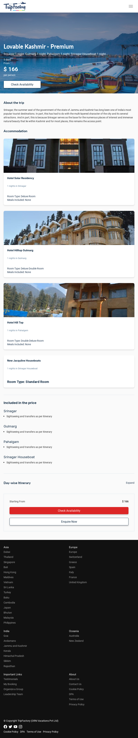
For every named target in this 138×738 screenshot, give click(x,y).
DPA (71, 694)
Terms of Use (76, 699)
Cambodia (9, 602)
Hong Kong (10, 572)
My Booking (10, 684)
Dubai (7, 552)
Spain (72, 567)
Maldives (8, 577)
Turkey (7, 592)
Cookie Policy (76, 689)
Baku (6, 597)
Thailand (8, 557)
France (73, 577)
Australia (74, 635)
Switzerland (75, 557)
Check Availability (22, 84)
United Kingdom (78, 582)
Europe (73, 552)
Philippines (10, 622)
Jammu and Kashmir (15, 645)
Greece (73, 562)
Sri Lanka (9, 587)
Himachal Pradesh (14, 656)
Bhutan (8, 612)
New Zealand (76, 640)
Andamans (10, 640)
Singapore (9, 562)
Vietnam (8, 582)
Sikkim (7, 661)
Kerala (7, 651)
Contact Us (75, 684)
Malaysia (9, 617)
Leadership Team (13, 694)
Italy (71, 572)
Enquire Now (69, 521)
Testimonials (11, 679)
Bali (6, 567)
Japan (7, 607)
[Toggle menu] (130, 6)
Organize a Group (13, 689)
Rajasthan (9, 666)
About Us (74, 679)
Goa (6, 635)
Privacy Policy (76, 704)
